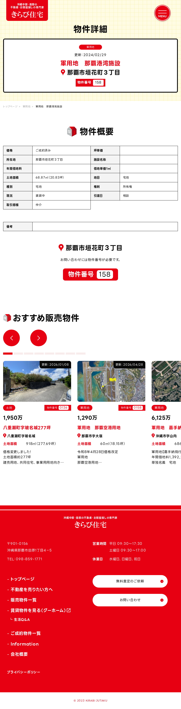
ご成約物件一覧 (26, 633)
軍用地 (27, 106)
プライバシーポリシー (23, 672)
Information (25, 644)
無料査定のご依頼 (130, 581)
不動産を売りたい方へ (32, 589)
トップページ (10, 106)
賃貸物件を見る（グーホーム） (39, 610)
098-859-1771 (29, 559)
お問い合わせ (130, 600)
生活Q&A (22, 619)
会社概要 (19, 654)
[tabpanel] (111, 415)
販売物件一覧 (24, 600)
